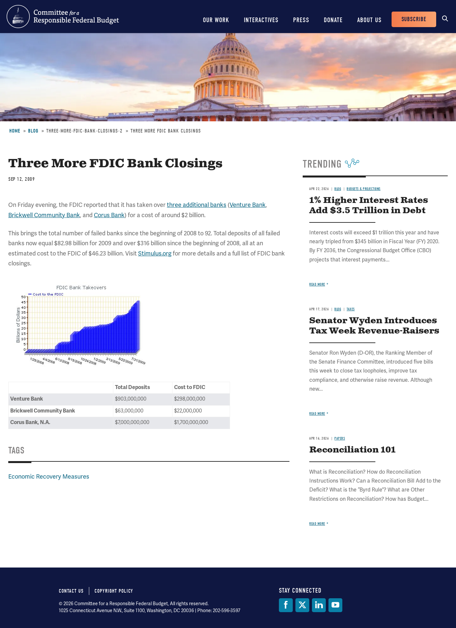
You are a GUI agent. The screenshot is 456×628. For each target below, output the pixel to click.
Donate (333, 20)
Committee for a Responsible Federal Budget (63, 16)
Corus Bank (109, 215)
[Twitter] (302, 605)
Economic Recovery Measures (48, 476)
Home (14, 131)
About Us (369, 20)
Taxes (351, 309)
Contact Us (71, 591)
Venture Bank (248, 205)
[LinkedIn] (319, 605)
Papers (339, 438)
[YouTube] (335, 605)
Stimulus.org (154, 253)
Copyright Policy (114, 591)
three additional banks (196, 205)
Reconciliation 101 (352, 450)
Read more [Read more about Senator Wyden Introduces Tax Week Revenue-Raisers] (317, 414)
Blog (33, 131)
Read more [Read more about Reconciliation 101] (317, 524)
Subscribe (413, 19)
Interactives (261, 20)
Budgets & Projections (364, 189)
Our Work (216, 20)
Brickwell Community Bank (44, 215)
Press (301, 20)
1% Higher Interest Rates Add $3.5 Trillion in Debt (368, 205)
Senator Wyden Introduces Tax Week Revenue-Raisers (374, 326)
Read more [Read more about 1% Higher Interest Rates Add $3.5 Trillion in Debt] (317, 284)
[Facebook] (286, 605)
